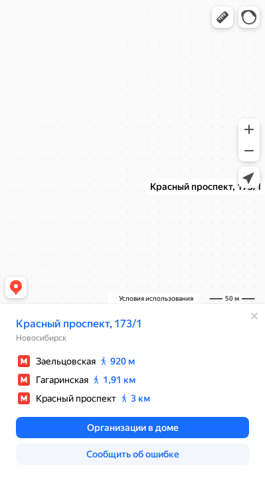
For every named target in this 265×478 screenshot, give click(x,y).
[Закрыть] (254, 316)
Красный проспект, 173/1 (79, 323)
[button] (222, 17)
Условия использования (156, 298)
